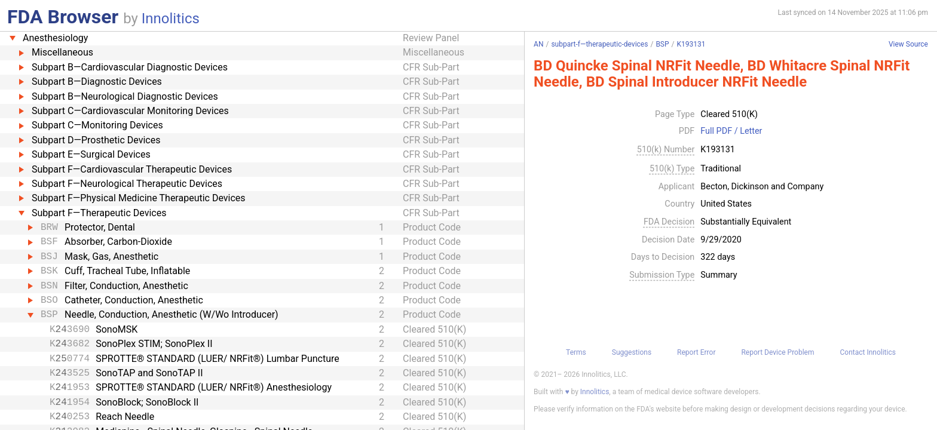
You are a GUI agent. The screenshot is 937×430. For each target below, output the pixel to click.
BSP (662, 44)
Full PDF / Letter (731, 131)
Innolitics (171, 18)
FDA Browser (62, 16)
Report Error (696, 352)
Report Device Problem (777, 352)
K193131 (691, 44)
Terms (576, 352)
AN (538, 44)
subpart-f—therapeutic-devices (599, 44)
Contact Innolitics (867, 352)
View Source (908, 44)
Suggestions (631, 352)
